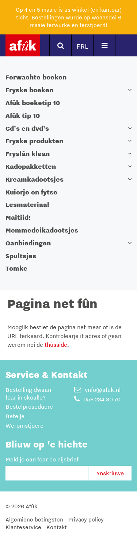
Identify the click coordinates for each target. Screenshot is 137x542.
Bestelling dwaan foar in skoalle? (28, 393)
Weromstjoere (24, 425)
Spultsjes (20, 256)
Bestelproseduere (29, 406)
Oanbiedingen (28, 243)
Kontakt (56, 527)
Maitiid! (18, 217)
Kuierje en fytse (31, 192)
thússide (56, 344)
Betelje (14, 416)
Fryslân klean (27, 153)
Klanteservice (23, 527)
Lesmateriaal (27, 204)
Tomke (16, 268)
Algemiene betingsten (34, 519)
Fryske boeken (29, 90)
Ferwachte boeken (35, 77)
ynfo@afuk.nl (97, 389)
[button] (129, 89)
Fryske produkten (34, 141)
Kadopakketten (30, 166)
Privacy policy (86, 519)
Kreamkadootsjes (34, 179)
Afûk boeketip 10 (32, 103)
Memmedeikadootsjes (41, 230)
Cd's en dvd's (27, 128)
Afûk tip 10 (22, 115)
